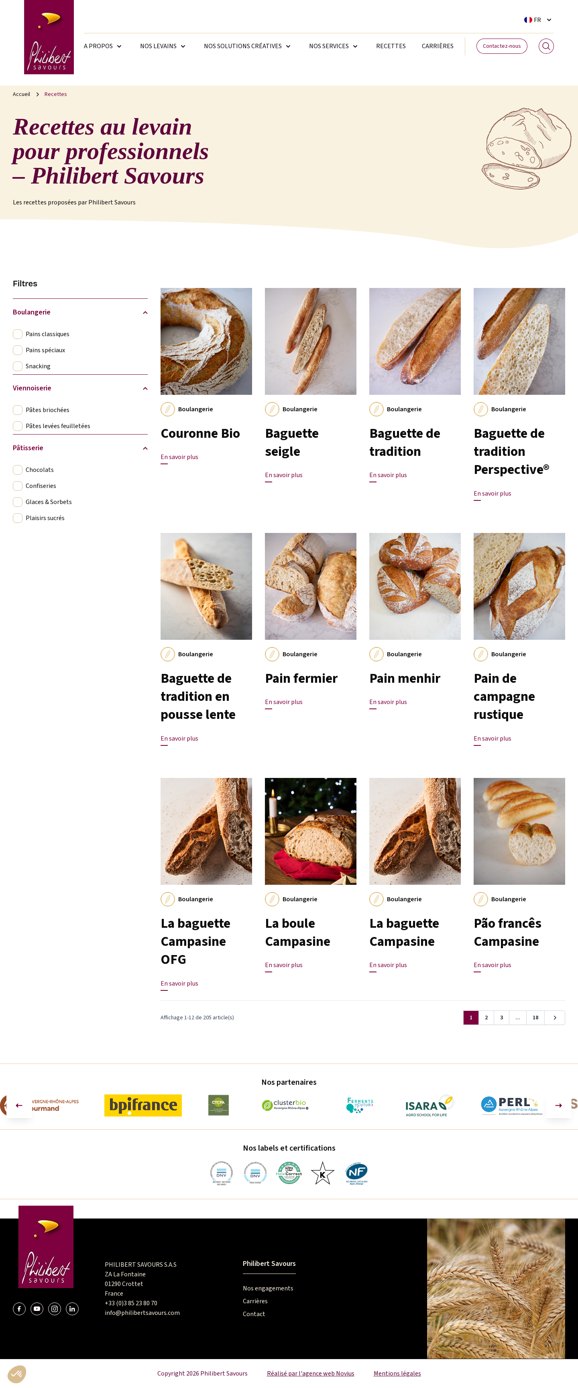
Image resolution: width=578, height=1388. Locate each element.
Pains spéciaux (45, 350)
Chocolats (40, 469)
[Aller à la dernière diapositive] (19, 1105)
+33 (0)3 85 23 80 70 (131, 1303)
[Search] (546, 46)
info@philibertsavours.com (142, 1312)
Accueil (21, 94)
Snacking (38, 366)
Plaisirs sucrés (45, 518)
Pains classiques (47, 334)
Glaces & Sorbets (49, 502)
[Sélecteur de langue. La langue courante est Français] (539, 19)
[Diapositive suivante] (559, 1105)
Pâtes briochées (47, 410)
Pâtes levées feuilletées (58, 426)
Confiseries (41, 486)
